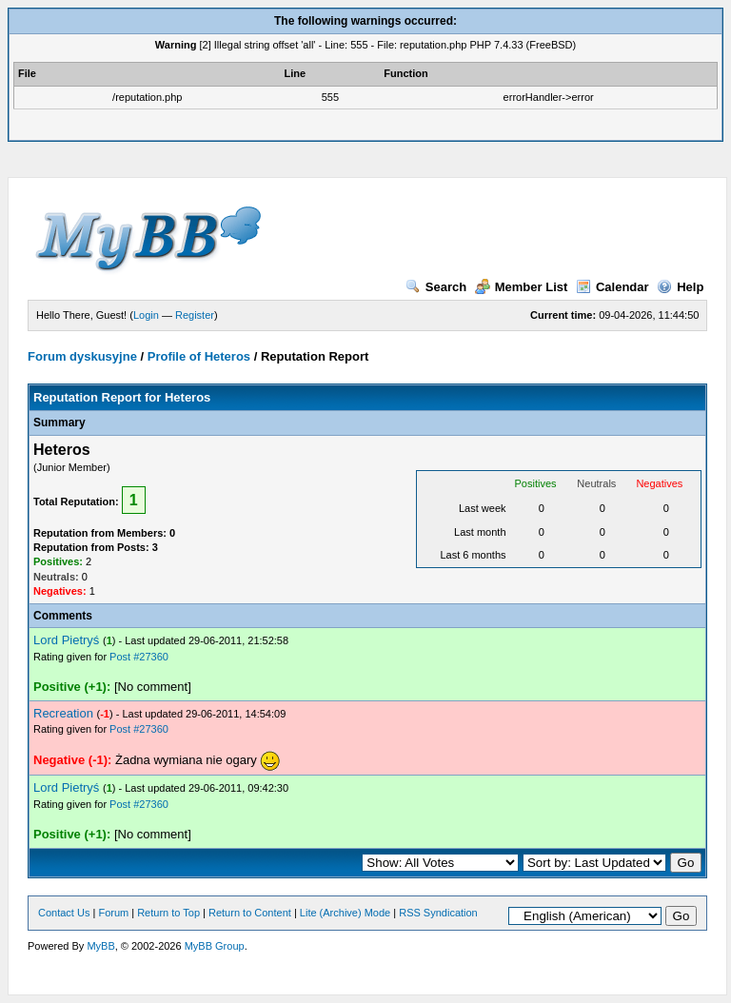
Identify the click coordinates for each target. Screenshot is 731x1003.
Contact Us (63, 912)
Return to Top (168, 912)
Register (194, 315)
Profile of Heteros (199, 356)
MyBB (100, 946)
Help (680, 287)
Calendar (612, 287)
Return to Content (249, 912)
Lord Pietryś (66, 640)
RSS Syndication (438, 912)
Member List (521, 287)
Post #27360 (138, 656)
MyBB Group (215, 946)
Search (435, 287)
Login (146, 315)
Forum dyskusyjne (82, 356)
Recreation (63, 713)
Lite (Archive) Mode (345, 912)
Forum (113, 912)
